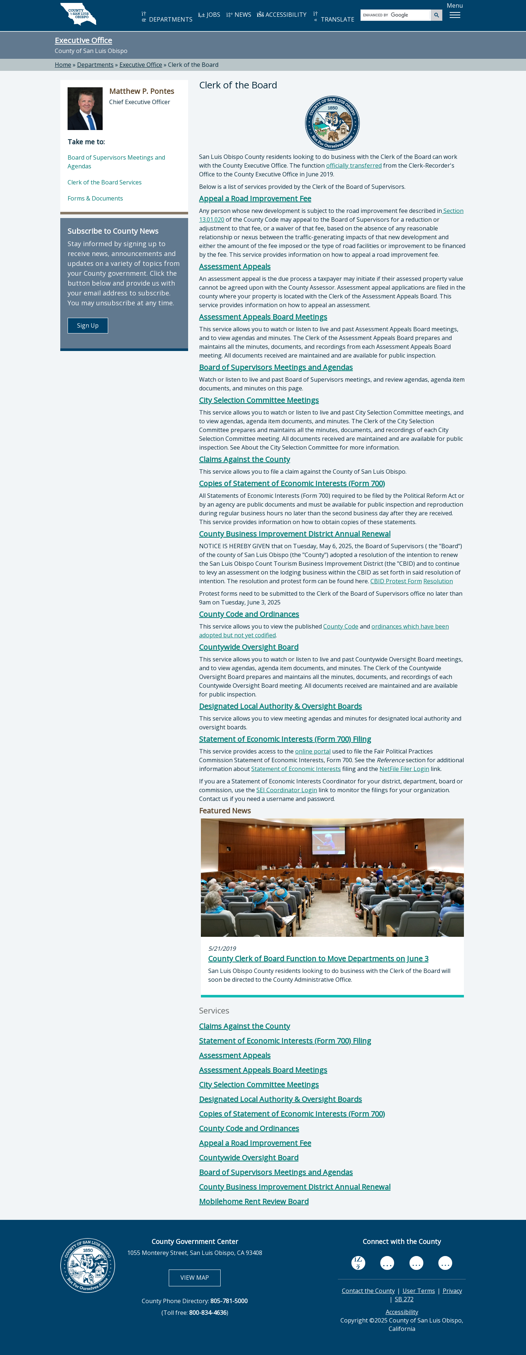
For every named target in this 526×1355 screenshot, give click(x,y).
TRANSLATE (333, 17)
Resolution (438, 581)
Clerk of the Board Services (105, 182)
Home (63, 65)
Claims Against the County (244, 459)
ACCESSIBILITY (281, 14)
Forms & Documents (95, 198)
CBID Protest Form (396, 581)
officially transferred (354, 165)
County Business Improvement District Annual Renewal (294, 534)
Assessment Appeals (235, 266)
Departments (95, 65)
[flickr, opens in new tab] (416, 1263)
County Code (340, 626)
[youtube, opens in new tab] (387, 1263)
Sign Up (88, 325)
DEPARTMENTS (166, 17)
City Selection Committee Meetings (259, 400)
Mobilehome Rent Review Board (254, 1201)
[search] (396, 15)
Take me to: (86, 141)
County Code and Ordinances (249, 614)
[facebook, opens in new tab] (358, 1263)
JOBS (209, 14)
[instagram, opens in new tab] (445, 1263)
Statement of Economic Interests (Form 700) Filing (285, 739)
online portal (313, 751)
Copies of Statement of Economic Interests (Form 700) (292, 483)
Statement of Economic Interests (296, 769)
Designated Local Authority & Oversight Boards (280, 706)
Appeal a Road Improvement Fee (255, 198)
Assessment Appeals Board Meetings (263, 317)
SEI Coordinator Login (286, 790)
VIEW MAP (200, 1277)
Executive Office (83, 40)
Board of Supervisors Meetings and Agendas (276, 367)
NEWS (238, 14)
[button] (455, 14)
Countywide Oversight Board (248, 647)
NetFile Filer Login (404, 769)
